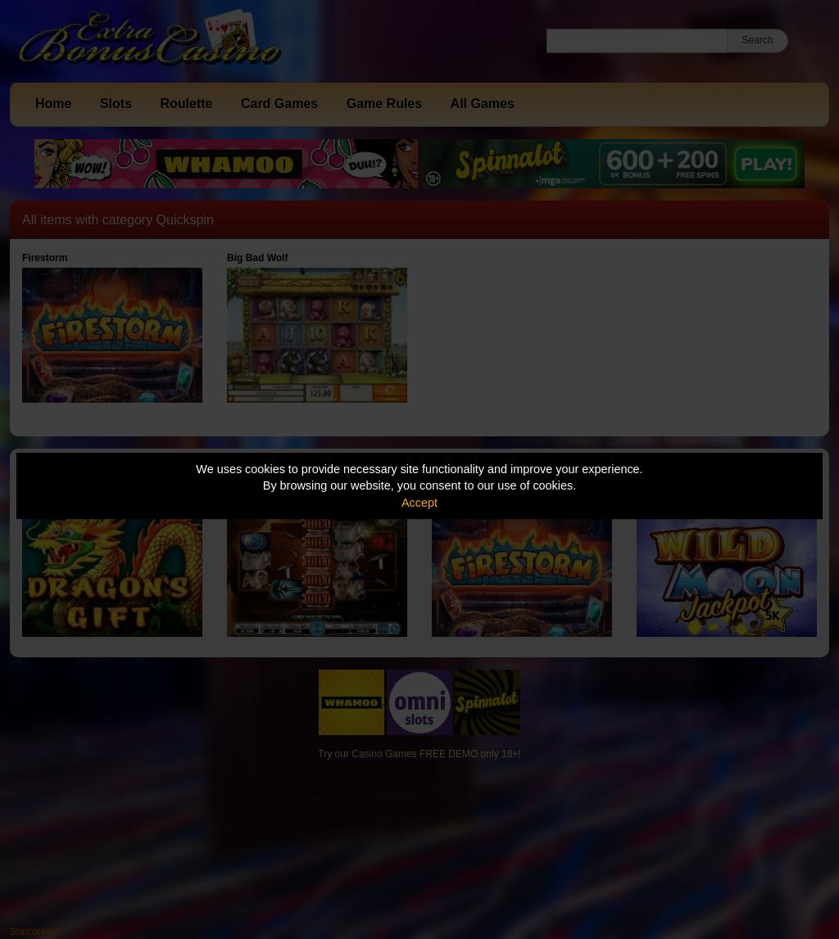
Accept (419, 502)
